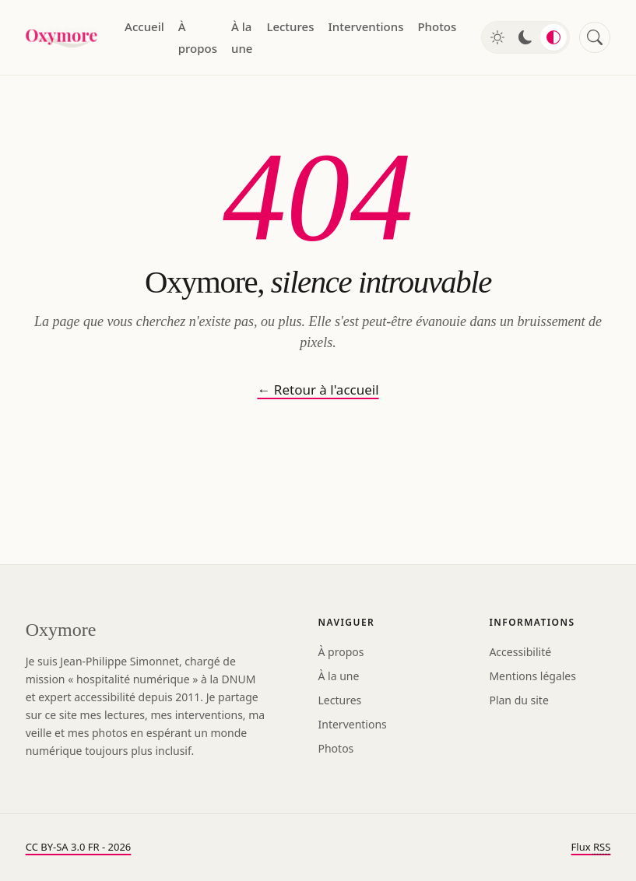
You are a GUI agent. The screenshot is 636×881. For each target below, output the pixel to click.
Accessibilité (520, 651)
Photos (436, 26)
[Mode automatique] (553, 37)
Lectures (290, 26)
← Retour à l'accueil (317, 389)
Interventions (365, 26)
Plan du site (518, 700)
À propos (197, 37)
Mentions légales (532, 676)
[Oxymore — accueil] (63, 37)
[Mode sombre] (525, 37)
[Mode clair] (497, 37)
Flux (591, 847)
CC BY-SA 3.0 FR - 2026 (79, 847)
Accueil (144, 26)
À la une (241, 37)
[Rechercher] (594, 37)
